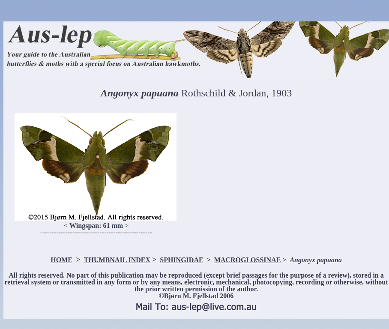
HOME (61, 259)
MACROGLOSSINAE (247, 259)
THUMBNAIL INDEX (117, 259)
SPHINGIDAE (181, 259)
